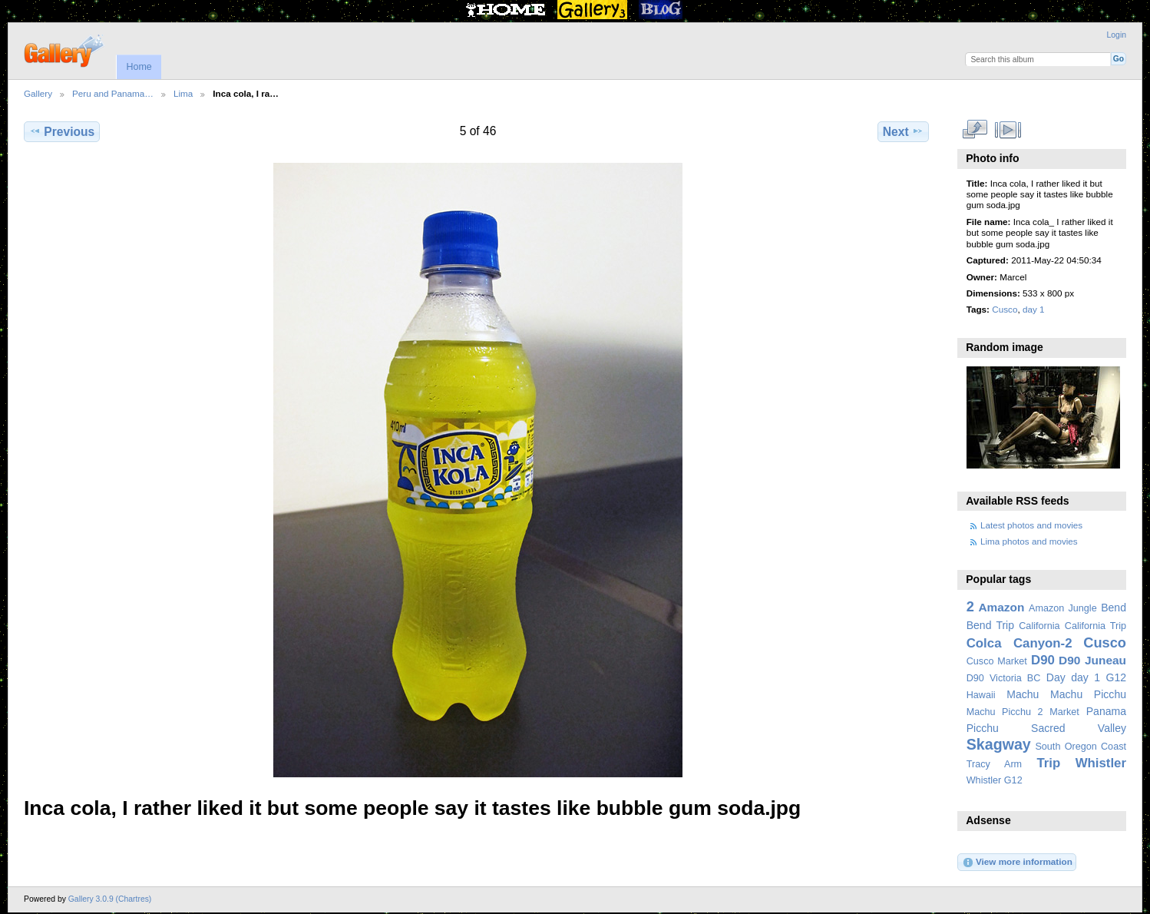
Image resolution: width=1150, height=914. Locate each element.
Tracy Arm (994, 764)
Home (138, 66)
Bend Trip (990, 625)
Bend (1113, 607)
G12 (1115, 677)
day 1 (1034, 309)
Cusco (1004, 309)
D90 (1043, 660)
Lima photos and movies (1029, 541)
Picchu (983, 728)
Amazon (1001, 607)
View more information (1017, 862)
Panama (1106, 711)
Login (1116, 35)
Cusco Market (997, 661)
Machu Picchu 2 (1005, 712)
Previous (61, 131)
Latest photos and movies (1031, 525)
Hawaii (981, 695)
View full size (974, 130)
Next (903, 131)
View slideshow (1007, 130)
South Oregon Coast (1080, 746)
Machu (1022, 694)
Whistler (1101, 763)
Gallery (38, 93)
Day (1056, 677)
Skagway (999, 744)
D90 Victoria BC (1004, 678)
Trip (1048, 763)
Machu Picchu (1088, 694)
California (1039, 626)
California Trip (1095, 626)
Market (1064, 712)
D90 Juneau (1092, 660)
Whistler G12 (995, 780)
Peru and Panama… (113, 93)
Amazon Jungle (1063, 608)
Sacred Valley (1078, 728)
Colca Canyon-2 (1019, 643)
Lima (183, 93)
